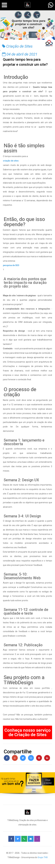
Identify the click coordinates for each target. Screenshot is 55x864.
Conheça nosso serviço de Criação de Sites (27, 732)
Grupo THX (43, 857)
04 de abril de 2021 (19, 54)
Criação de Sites (17, 46)
